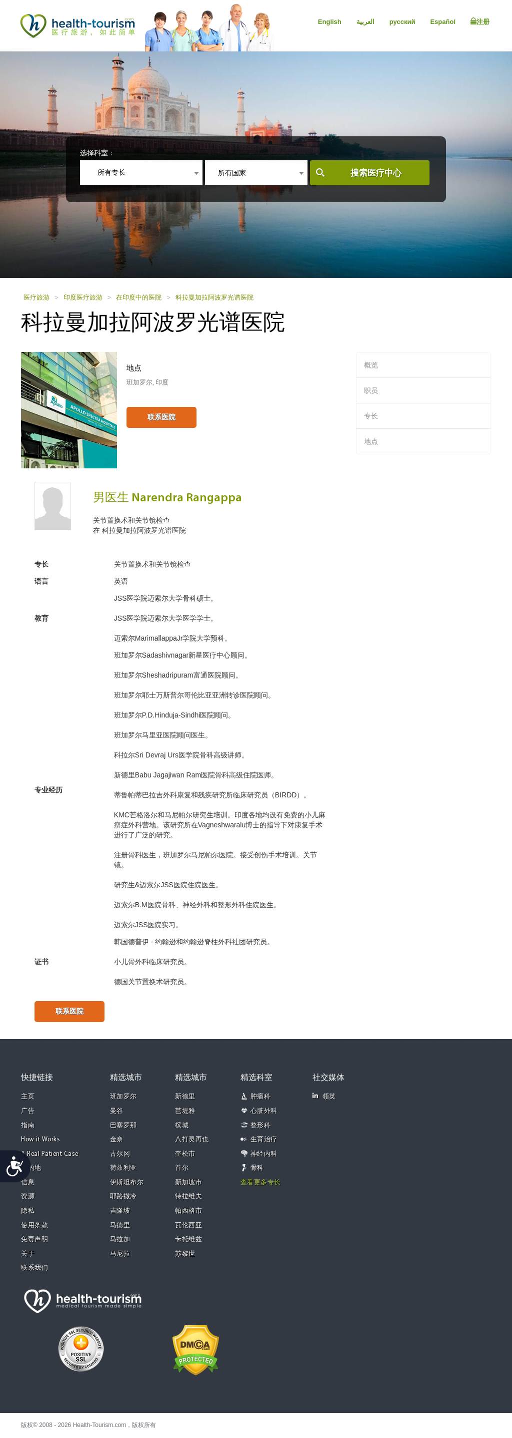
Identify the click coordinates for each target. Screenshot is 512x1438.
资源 (27, 1196)
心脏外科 (264, 1111)
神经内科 (264, 1154)
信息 (27, 1182)
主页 (27, 1096)
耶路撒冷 (123, 1196)
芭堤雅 (185, 1111)
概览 (371, 365)
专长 (371, 416)
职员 (371, 390)
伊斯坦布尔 (127, 1182)
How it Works (40, 1139)
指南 (27, 1125)
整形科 (260, 1125)
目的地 (31, 1168)
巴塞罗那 (123, 1125)
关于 (27, 1254)
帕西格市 (188, 1211)
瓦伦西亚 (188, 1225)
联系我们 (34, 1268)
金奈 (117, 1139)
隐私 (27, 1211)
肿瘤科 (260, 1096)
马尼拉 (120, 1254)
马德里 (120, 1225)
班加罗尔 (123, 1096)
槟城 (181, 1125)
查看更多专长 (260, 1182)
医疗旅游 (37, 297)
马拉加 (120, 1239)
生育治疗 (264, 1139)
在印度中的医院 (139, 297)
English (330, 21)
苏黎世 (185, 1254)
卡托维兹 (188, 1239)
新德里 (185, 1096)
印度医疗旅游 (83, 297)
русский (403, 21)
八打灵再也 (192, 1139)
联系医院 (162, 417)
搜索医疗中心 (376, 173)
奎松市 (185, 1154)
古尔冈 (120, 1154)
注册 (480, 21)
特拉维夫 (188, 1196)
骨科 (257, 1168)
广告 (27, 1111)
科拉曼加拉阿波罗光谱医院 (215, 297)
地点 (371, 441)
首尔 (181, 1168)
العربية (365, 21)
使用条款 (34, 1225)
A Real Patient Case (49, 1154)
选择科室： (97, 153)
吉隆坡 (120, 1211)
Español (443, 21)
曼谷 (117, 1111)
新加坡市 (188, 1182)
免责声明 (34, 1239)
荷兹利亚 (123, 1168)
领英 (324, 1096)
